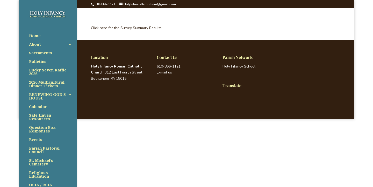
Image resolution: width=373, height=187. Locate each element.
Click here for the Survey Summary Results (126, 27)
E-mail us (164, 72)
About (35, 45)
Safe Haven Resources (40, 117)
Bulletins (37, 62)
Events (35, 140)
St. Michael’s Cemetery (41, 162)
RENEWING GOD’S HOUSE (47, 97)
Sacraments (40, 53)
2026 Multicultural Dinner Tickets (46, 84)
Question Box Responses (42, 129)
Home (35, 36)
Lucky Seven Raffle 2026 (48, 72)
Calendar (38, 107)
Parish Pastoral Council (44, 150)
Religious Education (39, 175)
